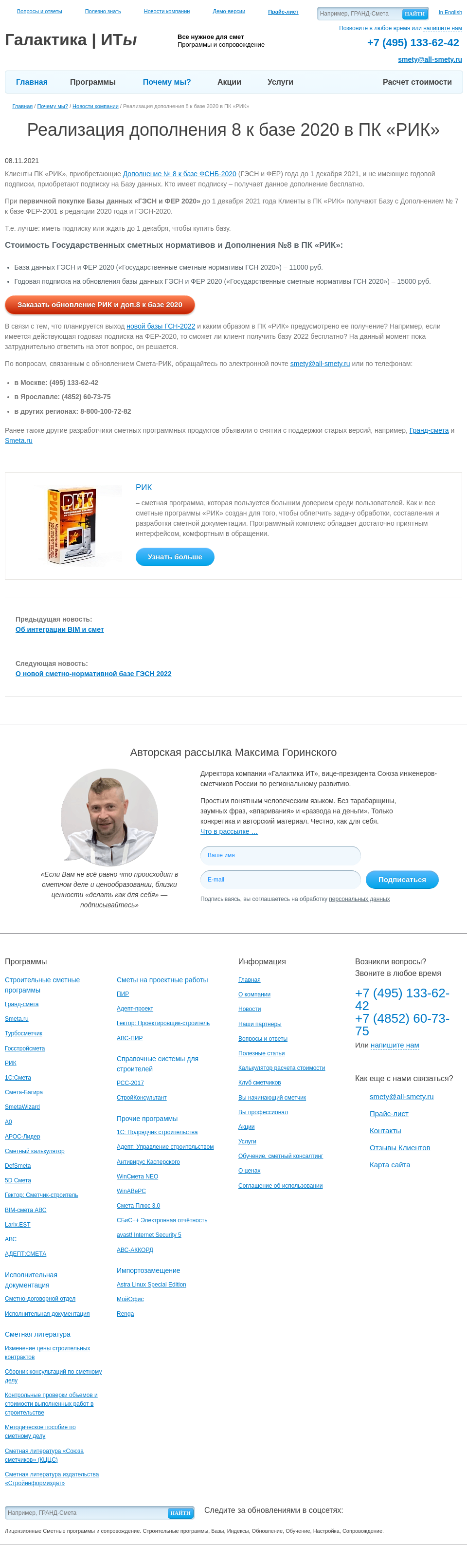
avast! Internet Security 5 (149, 1235)
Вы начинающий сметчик (272, 1097)
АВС (11, 1239)
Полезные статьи (261, 1053)
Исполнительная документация (47, 1313)
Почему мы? (167, 82)
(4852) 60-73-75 (86, 397)
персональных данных (359, 899)
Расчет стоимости (417, 82)
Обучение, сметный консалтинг (280, 1156)
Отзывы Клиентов (400, 1147)
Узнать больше (175, 556)
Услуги (280, 82)
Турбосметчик (23, 1033)
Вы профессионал (263, 1112)
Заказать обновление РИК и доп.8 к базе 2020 (100, 304)
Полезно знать (103, 11)
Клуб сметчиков (259, 1082)
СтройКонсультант (142, 1097)
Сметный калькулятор (35, 1151)
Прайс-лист (389, 1113)
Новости (249, 1009)
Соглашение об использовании (280, 1185)
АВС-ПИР (130, 1038)
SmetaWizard (22, 1107)
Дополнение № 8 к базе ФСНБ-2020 (179, 174)
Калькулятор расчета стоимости (281, 1068)
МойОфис (130, 1299)
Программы (93, 82)
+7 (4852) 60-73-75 (402, 1024)
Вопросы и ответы (39, 11)
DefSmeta (18, 1165)
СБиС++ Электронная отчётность (162, 1220)
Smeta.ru (19, 440)
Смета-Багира (24, 1092)
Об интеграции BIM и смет (60, 629)
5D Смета (18, 1180)
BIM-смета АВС (26, 1210)
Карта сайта (390, 1164)
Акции (229, 82)
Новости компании (167, 11)
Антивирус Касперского (148, 1162)
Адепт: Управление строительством (165, 1146)
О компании (254, 994)
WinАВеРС (131, 1191)
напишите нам (442, 28)
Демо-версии (229, 11)
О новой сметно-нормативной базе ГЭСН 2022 (94, 674)
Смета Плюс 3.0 (138, 1205)
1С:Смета (18, 1077)
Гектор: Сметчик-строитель (41, 1195)
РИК (144, 487)
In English (450, 12)
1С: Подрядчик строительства (157, 1132)
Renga (125, 1313)
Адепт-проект (135, 1008)
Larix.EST (18, 1224)
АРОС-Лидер (22, 1136)
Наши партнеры (260, 1024)
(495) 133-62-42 (74, 382)
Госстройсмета (25, 1048)
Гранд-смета (429, 430)
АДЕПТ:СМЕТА (25, 1254)
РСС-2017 (130, 1083)
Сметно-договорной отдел (40, 1298)
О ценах (249, 1170)
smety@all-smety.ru (430, 59)
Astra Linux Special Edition (151, 1284)
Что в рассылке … (229, 831)
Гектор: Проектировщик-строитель (163, 1023)
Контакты (385, 1130)
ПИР (123, 994)
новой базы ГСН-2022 (160, 326)
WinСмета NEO (137, 1176)
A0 (8, 1122)
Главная (32, 82)
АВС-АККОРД (135, 1250)
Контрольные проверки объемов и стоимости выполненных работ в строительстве (51, 1404)
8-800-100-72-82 (105, 411)
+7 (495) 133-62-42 (402, 999)
